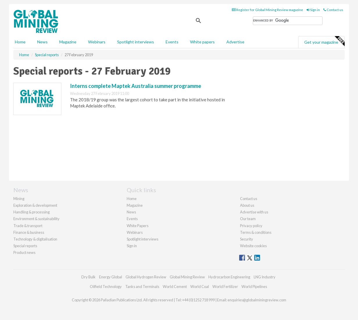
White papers (202, 41)
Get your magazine (324, 41)
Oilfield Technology (106, 286)
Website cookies (253, 245)
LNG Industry (264, 277)
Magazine (67, 41)
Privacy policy (251, 225)
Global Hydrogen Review (146, 277)
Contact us (333, 10)
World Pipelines (254, 286)
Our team (248, 218)
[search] (288, 20)
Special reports (25, 245)
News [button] (42, 41)
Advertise (235, 41)
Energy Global (110, 277)
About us (247, 205)
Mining (18, 198)
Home (20, 41)
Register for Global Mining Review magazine (267, 10)
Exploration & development (35, 205)
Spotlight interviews (135, 41)
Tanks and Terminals (142, 286)
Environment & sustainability (36, 218)
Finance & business (28, 232)
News (131, 212)
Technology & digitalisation (35, 239)
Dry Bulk (88, 277)
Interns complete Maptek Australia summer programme (135, 86)
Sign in (313, 10)
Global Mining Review (187, 277)
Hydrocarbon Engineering (229, 277)
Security (246, 239)
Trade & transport (27, 225)
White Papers (137, 225)
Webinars (96, 41)
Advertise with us (254, 212)
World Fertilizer (225, 286)
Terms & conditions (255, 232)
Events (172, 41)
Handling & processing (31, 212)
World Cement (175, 286)
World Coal (199, 286)
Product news (24, 252)
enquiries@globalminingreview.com (257, 300)
